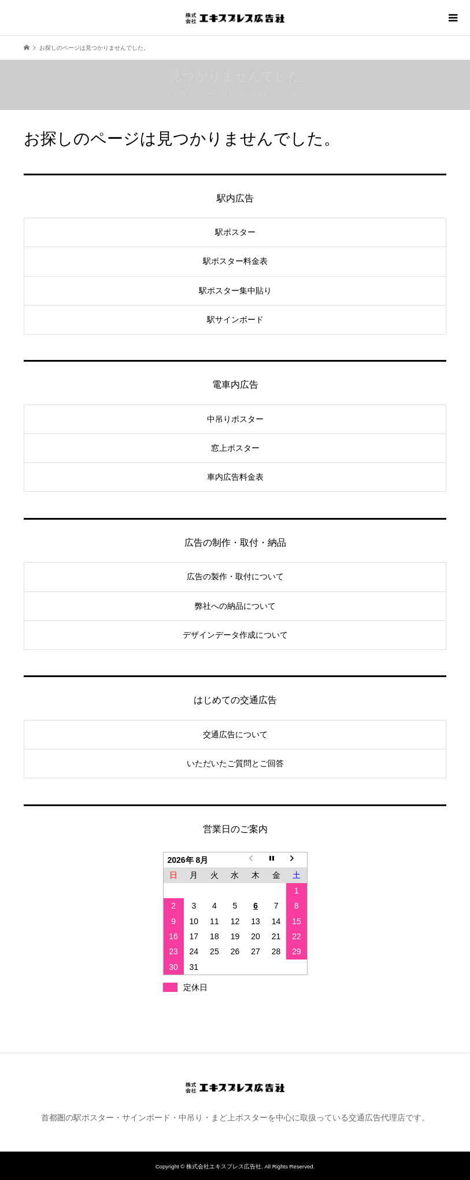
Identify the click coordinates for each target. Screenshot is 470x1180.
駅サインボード (235, 319)
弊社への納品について (235, 606)
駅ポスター (235, 232)
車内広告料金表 (235, 476)
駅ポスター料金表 (235, 261)
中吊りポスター (235, 419)
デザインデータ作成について (235, 634)
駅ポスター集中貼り (235, 290)
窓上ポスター (235, 448)
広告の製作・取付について (235, 576)
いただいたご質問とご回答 (235, 763)
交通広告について (235, 734)
